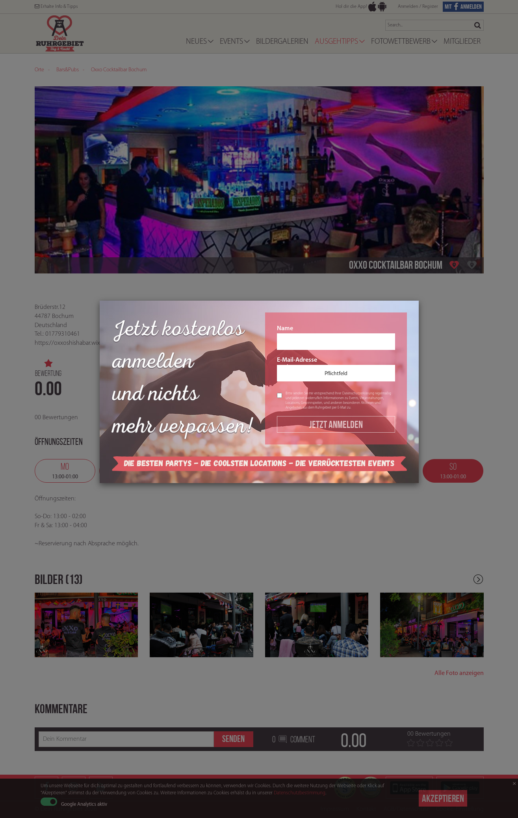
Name (336, 337)
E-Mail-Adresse (336, 369)
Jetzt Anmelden (336, 424)
